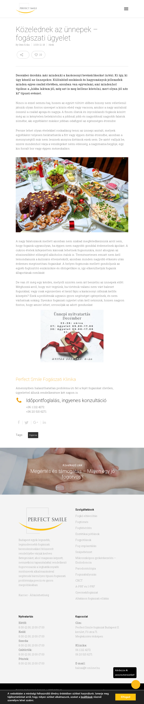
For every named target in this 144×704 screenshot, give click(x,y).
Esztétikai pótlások (87, 534)
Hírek (51, 44)
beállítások (87, 697)
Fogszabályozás (85, 574)
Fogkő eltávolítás (86, 516)
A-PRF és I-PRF (85, 586)
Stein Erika (24, 44)
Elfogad (125, 697)
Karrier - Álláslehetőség (34, 595)
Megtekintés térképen (89, 636)
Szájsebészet (83, 552)
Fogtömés (81, 522)
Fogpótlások (83, 540)
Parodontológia (85, 568)
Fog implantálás (85, 546)
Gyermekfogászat (86, 592)
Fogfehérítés (83, 528)
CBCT (79, 580)
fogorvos (33, 435)
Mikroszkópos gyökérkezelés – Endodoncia (95, 560)
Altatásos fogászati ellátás (92, 598)
